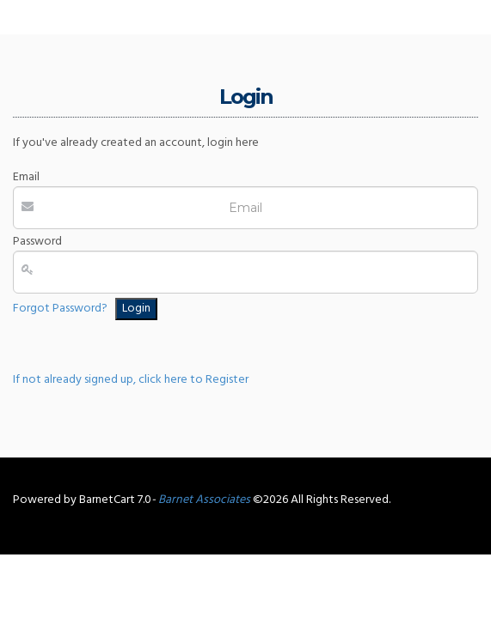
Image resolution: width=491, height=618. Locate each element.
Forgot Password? (60, 308)
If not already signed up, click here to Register (131, 380)
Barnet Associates (204, 500)
